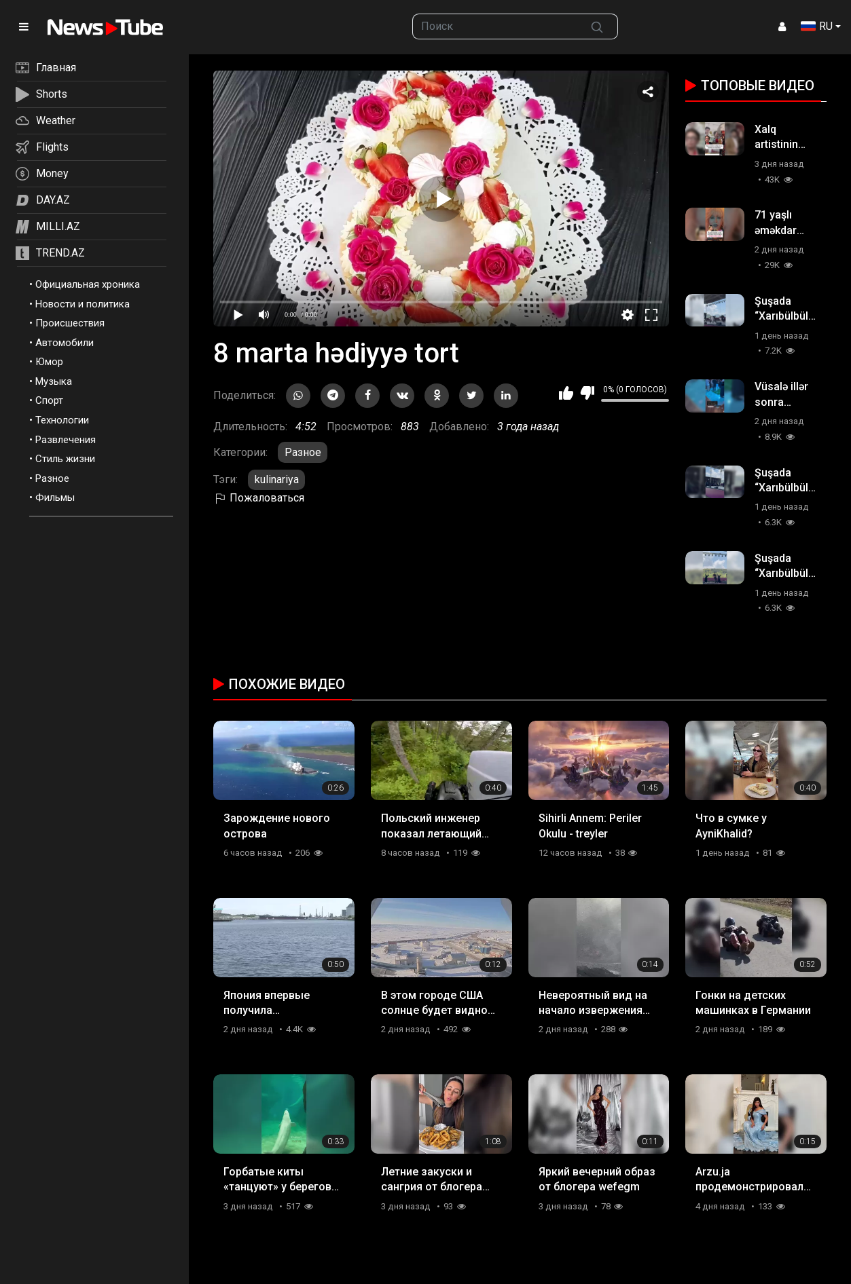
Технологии (62, 420)
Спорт (49, 400)
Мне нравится (566, 393)
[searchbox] (495, 26)
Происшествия (70, 323)
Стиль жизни (65, 459)
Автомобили (64, 343)
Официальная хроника (87, 284)
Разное (52, 478)
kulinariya (277, 479)
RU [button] (817, 26)
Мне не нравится (587, 393)
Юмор (49, 362)
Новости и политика (82, 304)
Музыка (53, 381)
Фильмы (55, 497)
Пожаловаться (258, 497)
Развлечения (65, 440)
